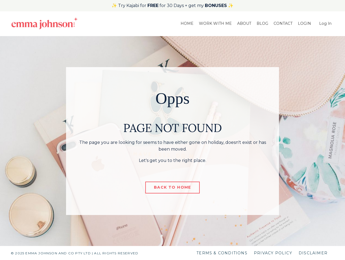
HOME (187, 23)
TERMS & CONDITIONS (221, 253)
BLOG (262, 23)
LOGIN (304, 23)
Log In (325, 23)
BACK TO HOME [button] (172, 187)
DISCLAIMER (313, 253)
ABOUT (244, 23)
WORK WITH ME (215, 23)
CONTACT (283, 23)
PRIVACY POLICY (273, 253)
